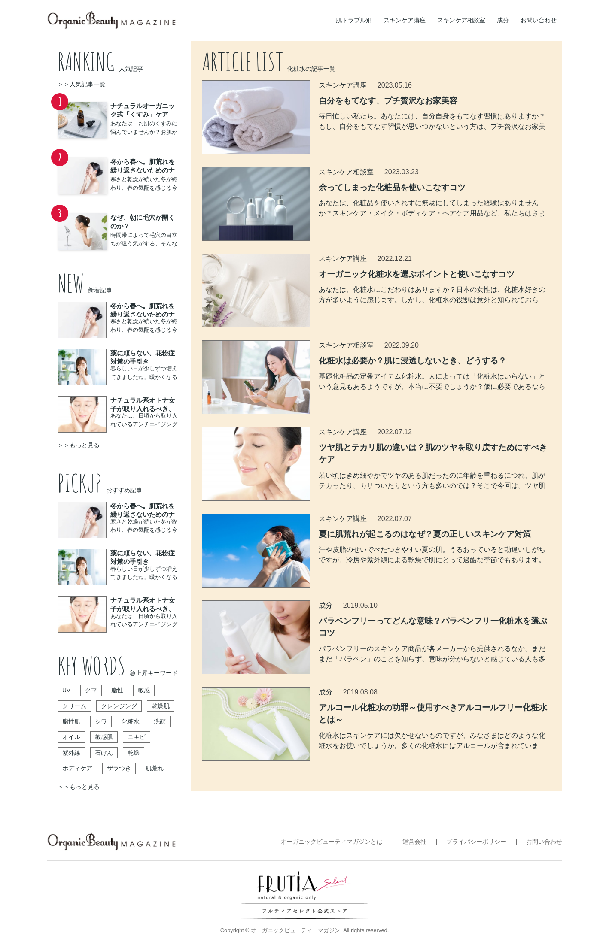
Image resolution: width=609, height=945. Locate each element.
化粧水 (131, 721)
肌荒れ (155, 768)
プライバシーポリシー (476, 842)
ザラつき (119, 768)
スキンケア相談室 (461, 20)
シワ (101, 721)
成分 (503, 20)
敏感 (144, 690)
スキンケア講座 (405, 20)
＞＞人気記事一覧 (82, 84)
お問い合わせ (539, 20)
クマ (91, 690)
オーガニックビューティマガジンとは (331, 842)
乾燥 (134, 753)
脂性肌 (71, 721)
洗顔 (160, 721)
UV (66, 690)
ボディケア (77, 768)
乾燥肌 (161, 706)
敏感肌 (104, 737)
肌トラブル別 (354, 20)
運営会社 (414, 842)
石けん (104, 753)
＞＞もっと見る (79, 445)
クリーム (74, 706)
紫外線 (71, 753)
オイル (71, 737)
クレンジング (119, 706)
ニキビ (137, 737)
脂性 (117, 690)
